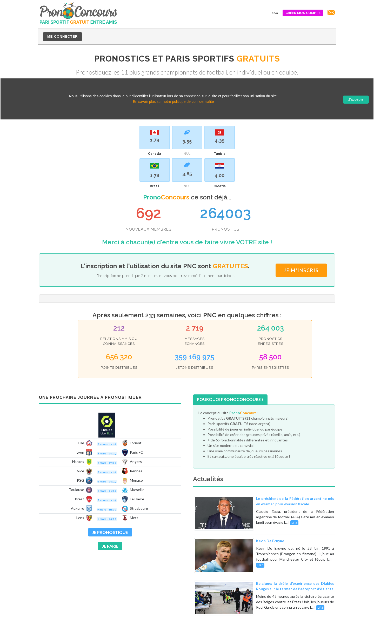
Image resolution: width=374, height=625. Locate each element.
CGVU (272, 617)
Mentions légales (299, 617)
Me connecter (62, 36)
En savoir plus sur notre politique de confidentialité (173, 101)
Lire (294, 479)
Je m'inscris (301, 248)
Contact (328, 617)
